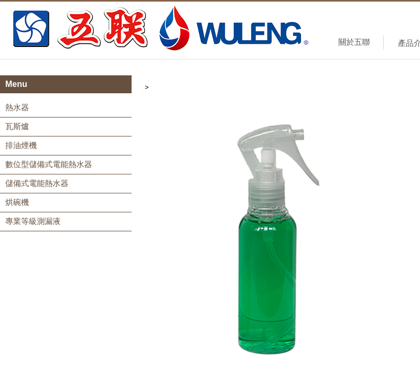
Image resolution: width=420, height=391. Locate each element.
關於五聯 (354, 41)
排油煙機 (21, 145)
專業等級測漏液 (33, 221)
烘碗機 (17, 202)
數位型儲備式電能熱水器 (48, 164)
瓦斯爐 (17, 126)
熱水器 (17, 107)
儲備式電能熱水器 (36, 183)
